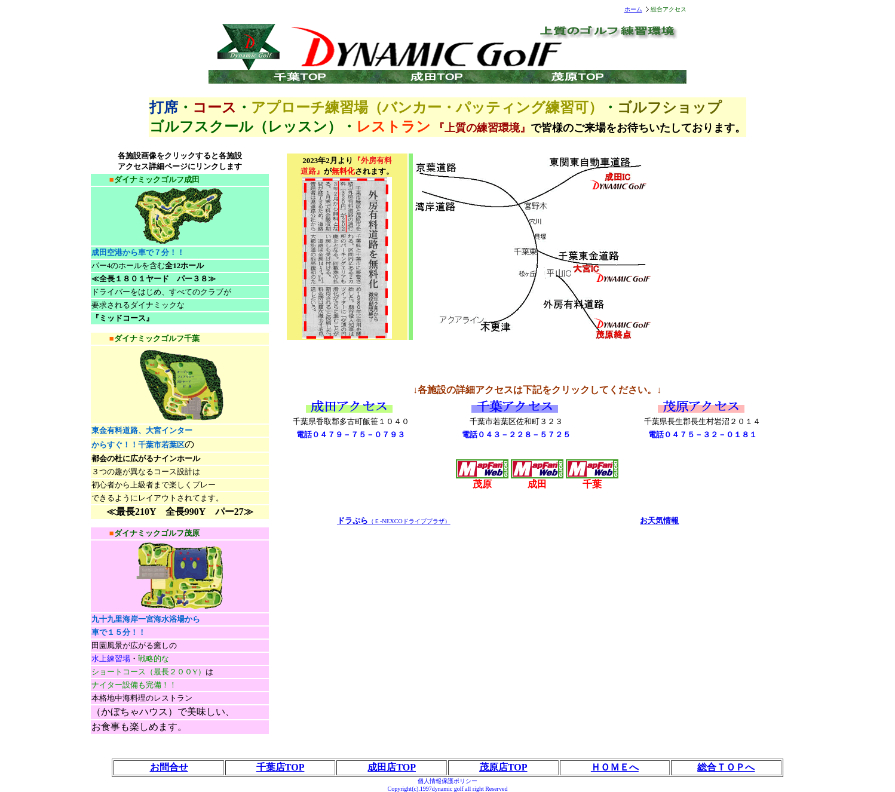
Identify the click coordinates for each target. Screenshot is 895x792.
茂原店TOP (503, 767)
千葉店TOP (280, 767)
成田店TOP (391, 767)
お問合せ (169, 767)
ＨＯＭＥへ (615, 767)
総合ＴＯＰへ (726, 767)
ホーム (633, 9)
